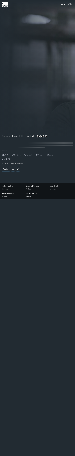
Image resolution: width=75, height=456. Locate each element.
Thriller (20, 163)
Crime (11, 163)
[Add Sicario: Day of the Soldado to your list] (13, 169)
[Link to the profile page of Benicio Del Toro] (37, 186)
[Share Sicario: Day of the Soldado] (18, 169)
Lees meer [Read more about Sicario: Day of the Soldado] (6, 150)
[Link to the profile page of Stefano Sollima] (13, 186)
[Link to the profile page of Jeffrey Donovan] (13, 193)
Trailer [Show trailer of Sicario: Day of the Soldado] (5, 169)
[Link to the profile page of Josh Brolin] (61, 186)
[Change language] (62, 4)
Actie (4, 163)
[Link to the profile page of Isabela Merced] (37, 193)
